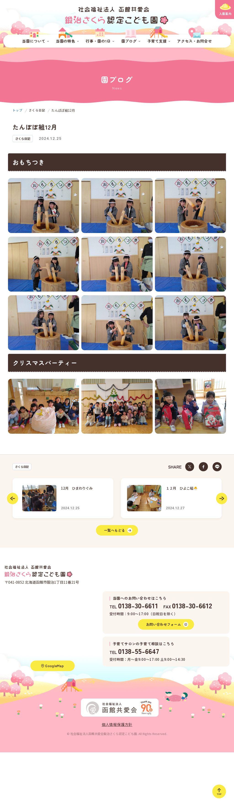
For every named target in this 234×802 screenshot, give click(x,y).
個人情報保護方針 (117, 728)
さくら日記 (22, 467)
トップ (18, 110)
